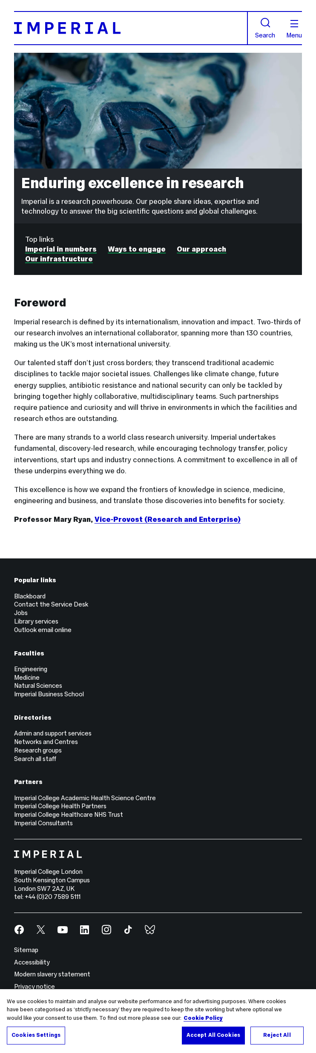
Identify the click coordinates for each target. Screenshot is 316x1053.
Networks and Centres (46, 742)
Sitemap (26, 950)
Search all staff (35, 759)
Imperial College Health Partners (60, 806)
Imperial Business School (49, 694)
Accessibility (32, 962)
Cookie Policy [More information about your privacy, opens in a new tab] (203, 1018)
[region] (158, 1021)
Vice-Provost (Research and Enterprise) (168, 519)
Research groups (38, 750)
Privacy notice (34, 986)
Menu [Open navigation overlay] (294, 29)
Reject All (276, 1035)
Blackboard (30, 596)
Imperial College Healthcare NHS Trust (68, 814)
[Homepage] (131, 28)
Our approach (201, 249)
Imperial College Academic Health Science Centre (85, 798)
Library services (36, 621)
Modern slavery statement (52, 974)
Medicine (27, 677)
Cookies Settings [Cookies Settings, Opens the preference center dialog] (35, 1035)
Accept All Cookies (213, 1035)
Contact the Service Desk (51, 604)
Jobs (21, 613)
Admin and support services (53, 733)
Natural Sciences (38, 686)
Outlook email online (43, 630)
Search (265, 28)
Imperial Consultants (43, 823)
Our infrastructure (59, 258)
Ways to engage (137, 249)
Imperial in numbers (61, 249)
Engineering (30, 669)
